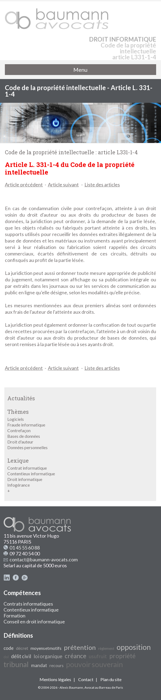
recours (57, 665)
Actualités (21, 398)
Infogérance (18, 484)
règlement (106, 648)
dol (6, 657)
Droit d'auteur (20, 441)
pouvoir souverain (94, 664)
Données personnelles (27, 447)
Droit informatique (24, 479)
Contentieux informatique (31, 473)
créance (75, 656)
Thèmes (18, 411)
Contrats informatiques (28, 604)
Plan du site (110, 679)
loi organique (48, 656)
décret (22, 648)
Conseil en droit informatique (34, 621)
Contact (85, 679)
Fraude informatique (26, 424)
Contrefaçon (19, 430)
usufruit (98, 656)
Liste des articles (102, 184)
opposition (134, 647)
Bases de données (23, 436)
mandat (39, 665)
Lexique (18, 460)
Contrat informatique (27, 467)
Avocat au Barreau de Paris (103, 687)
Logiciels (15, 419)
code (9, 648)
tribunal (16, 664)
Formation (14, 616)
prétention (80, 647)
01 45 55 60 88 (24, 548)
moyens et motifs (46, 648)
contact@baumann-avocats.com (43, 559)
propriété (122, 656)
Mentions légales (55, 679)
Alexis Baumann (71, 687)
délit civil (21, 656)
